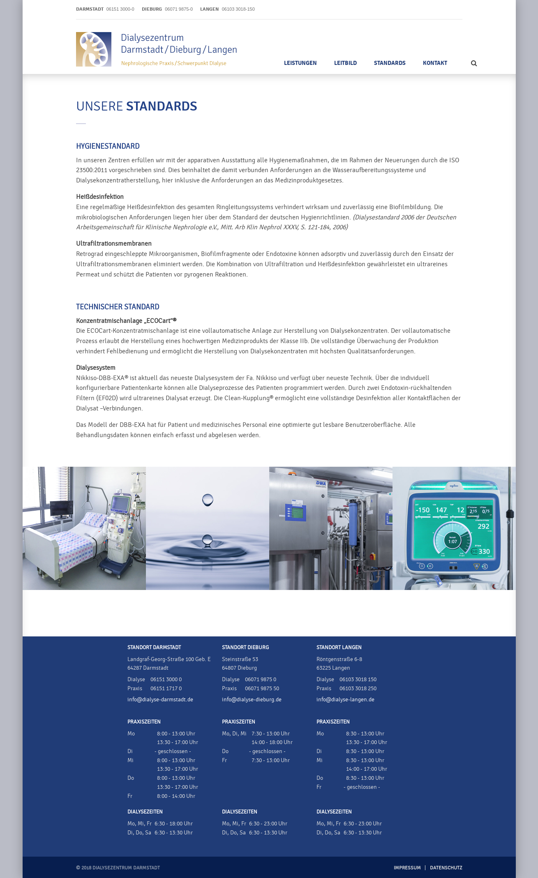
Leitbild (345, 63)
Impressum (407, 867)
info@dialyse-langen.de (345, 699)
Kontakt (435, 63)
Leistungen (300, 63)
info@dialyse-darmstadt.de (160, 699)
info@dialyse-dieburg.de (252, 699)
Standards (390, 63)
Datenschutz (446, 867)
